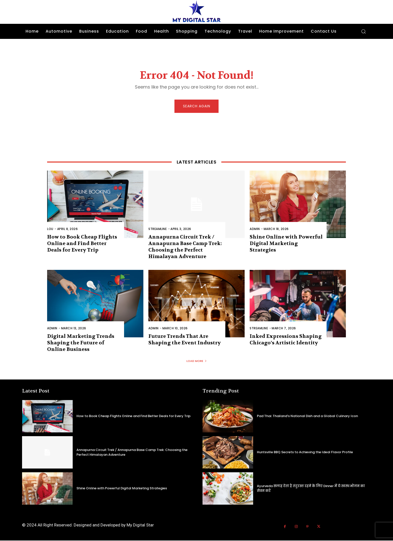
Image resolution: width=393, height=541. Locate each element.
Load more (196, 361)
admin (255, 229)
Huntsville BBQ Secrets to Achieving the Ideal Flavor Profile (305, 452)
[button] (363, 31)
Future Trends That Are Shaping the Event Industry (184, 340)
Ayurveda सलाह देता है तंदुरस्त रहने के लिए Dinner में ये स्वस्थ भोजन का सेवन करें (311, 488)
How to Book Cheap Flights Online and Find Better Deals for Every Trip (82, 244)
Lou (50, 229)
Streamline (157, 229)
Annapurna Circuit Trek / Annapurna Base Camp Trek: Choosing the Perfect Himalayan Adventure (185, 247)
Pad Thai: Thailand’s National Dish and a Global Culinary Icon (307, 416)
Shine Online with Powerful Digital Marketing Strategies (286, 244)
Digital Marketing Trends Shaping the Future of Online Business (80, 343)
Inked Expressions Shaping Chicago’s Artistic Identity (286, 340)
